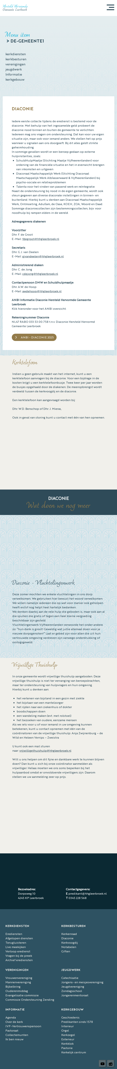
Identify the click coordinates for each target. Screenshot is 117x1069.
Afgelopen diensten (19, 938)
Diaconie (67, 938)
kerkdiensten (15, 54)
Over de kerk (14, 1022)
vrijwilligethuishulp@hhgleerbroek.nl (45, 750)
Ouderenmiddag (16, 991)
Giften (65, 951)
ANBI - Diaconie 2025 (37, 337)
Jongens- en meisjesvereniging (82, 982)
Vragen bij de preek (18, 955)
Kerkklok (67, 1043)
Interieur (67, 1026)
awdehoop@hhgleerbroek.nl (41, 291)
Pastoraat (11, 1030)
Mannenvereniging (18, 982)
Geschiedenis (70, 1017)
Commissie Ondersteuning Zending (29, 999)
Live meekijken (15, 947)
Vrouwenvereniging (18, 978)
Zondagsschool (71, 991)
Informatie (13, 74)
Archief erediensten (19, 960)
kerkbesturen (15, 59)
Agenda (10, 1017)
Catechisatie (69, 978)
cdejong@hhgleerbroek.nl (40, 274)
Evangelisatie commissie (22, 995)
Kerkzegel (68, 1035)
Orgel (65, 1030)
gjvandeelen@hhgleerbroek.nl (43, 256)
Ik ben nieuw (14, 1039)
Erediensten (13, 934)
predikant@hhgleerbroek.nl (87, 893)
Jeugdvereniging (72, 986)
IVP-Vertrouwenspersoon (23, 1026)
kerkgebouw (14, 79)
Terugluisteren (15, 942)
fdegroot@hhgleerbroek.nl (40, 239)
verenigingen (15, 64)
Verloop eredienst (17, 951)
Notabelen (68, 947)
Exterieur (67, 1039)
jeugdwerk (13, 69)
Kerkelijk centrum (73, 1052)
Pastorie (67, 1048)
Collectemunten (16, 1035)
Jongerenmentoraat (74, 995)
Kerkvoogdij (69, 942)
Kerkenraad (69, 934)
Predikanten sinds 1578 (77, 1022)
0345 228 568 (78, 898)
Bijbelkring (12, 986)
